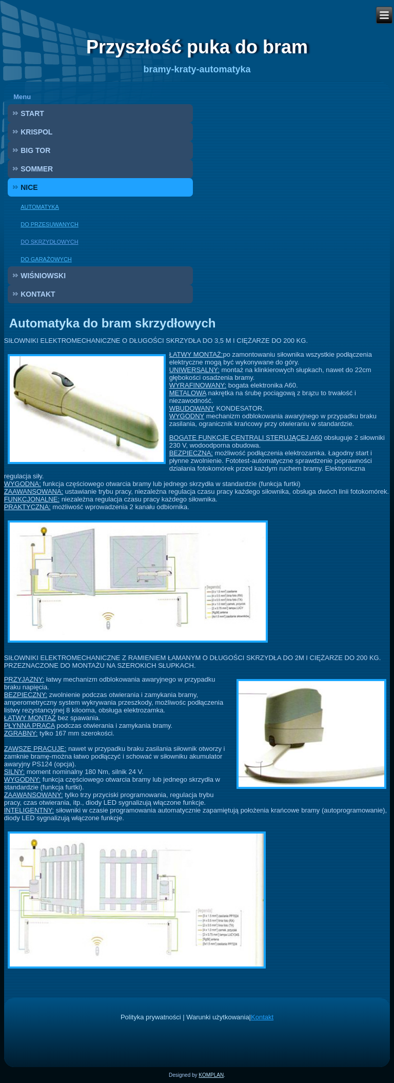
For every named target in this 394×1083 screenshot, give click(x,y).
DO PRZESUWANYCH (49, 224)
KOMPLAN (211, 1075)
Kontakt (262, 1017)
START (32, 113)
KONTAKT (38, 294)
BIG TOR (35, 150)
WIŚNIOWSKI (43, 276)
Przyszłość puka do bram (197, 46)
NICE (29, 187)
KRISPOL (36, 132)
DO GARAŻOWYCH (46, 259)
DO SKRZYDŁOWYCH (49, 242)
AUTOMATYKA (40, 207)
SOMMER (37, 169)
